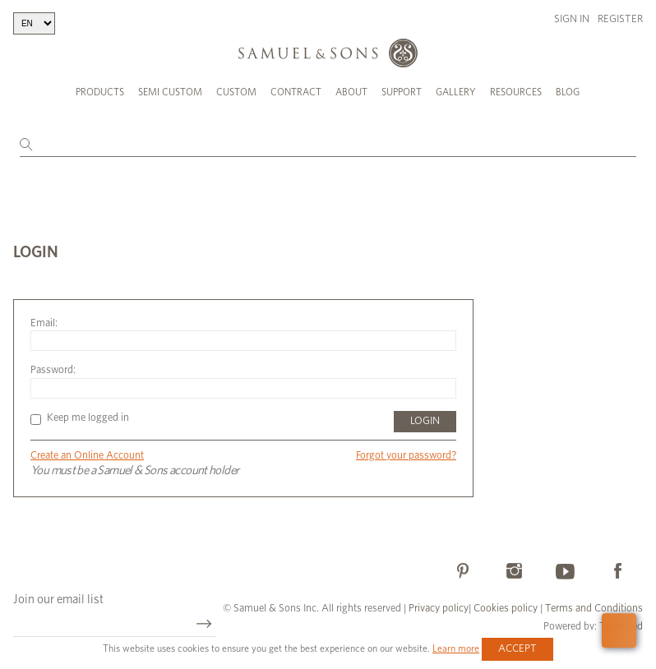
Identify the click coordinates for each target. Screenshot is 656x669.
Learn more (455, 648)
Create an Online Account (87, 455)
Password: (53, 370)
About (351, 92)
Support (401, 92)
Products (100, 92)
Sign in (571, 19)
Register (620, 19)
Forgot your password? (406, 455)
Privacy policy (439, 608)
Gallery (456, 92)
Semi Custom (170, 92)
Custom (236, 92)
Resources (516, 92)
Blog (568, 92)
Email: (44, 323)
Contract (295, 92)
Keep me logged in (79, 418)
